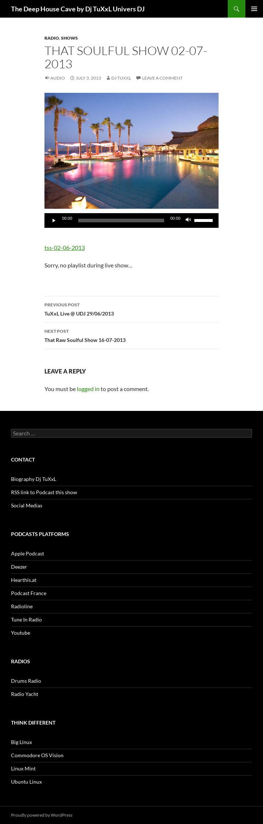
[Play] (54, 220)
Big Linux (21, 742)
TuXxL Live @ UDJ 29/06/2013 (131, 308)
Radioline (22, 606)
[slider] (121, 220)
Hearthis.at (23, 580)
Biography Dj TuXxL (33, 479)
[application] (131, 220)
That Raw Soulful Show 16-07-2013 (131, 335)
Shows (69, 38)
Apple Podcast (27, 553)
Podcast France (28, 593)
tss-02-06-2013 (64, 247)
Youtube (20, 633)
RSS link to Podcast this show (44, 492)
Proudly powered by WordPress (41, 815)
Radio (51, 38)
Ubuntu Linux (26, 782)
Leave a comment (162, 78)
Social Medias (26, 505)
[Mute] (188, 220)
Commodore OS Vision (37, 755)
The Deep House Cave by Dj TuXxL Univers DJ (78, 9)
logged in (88, 388)
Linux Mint (23, 768)
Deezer (19, 567)
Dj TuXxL (121, 78)
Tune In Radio (26, 619)
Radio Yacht (24, 694)
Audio (57, 78)
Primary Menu (254, 9)
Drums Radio (26, 681)
